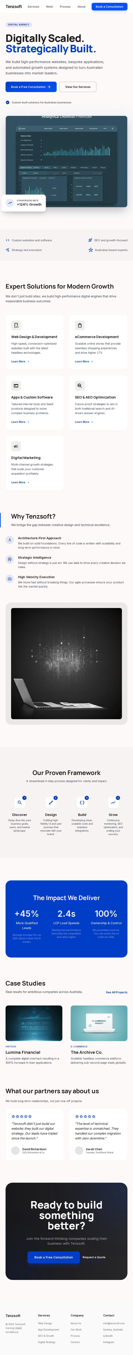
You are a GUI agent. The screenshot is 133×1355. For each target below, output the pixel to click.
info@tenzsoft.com (114, 1323)
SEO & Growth (46, 1335)
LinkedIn (108, 1335)
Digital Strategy (46, 1342)
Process (65, 6)
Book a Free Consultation (31, 86)
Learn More (20, 361)
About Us (76, 1323)
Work (49, 6)
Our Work (76, 1329)
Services (33, 6)
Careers (75, 1342)
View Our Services (78, 87)
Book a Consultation (109, 6)
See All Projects (116, 992)
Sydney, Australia (113, 1329)
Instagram (108, 1342)
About (81, 6)
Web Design (45, 1323)
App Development (48, 1329)
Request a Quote (94, 1257)
